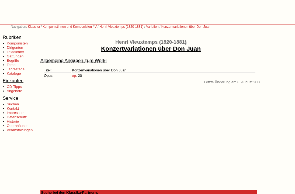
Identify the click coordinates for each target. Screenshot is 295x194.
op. (74, 76)
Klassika (34, 27)
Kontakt (13, 108)
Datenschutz (17, 117)
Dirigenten (15, 48)
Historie (13, 121)
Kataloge (14, 73)
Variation (152, 27)
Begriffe (13, 60)
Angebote (14, 91)
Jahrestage (16, 69)
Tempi (11, 65)
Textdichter (15, 52)
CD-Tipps (14, 87)
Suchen (13, 104)
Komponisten (17, 43)
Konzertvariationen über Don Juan (185, 27)
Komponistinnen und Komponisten (67, 27)
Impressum (16, 113)
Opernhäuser (17, 126)
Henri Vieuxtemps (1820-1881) (121, 27)
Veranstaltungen (20, 130)
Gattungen (15, 56)
